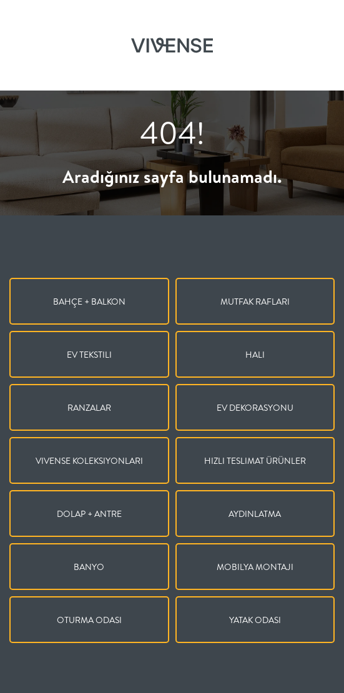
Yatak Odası (255, 620)
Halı (255, 354)
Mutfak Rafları (255, 301)
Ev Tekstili (89, 354)
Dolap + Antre (89, 514)
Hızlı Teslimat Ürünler (255, 461)
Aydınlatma (255, 514)
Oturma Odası (89, 620)
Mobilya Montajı (255, 567)
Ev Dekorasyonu (255, 407)
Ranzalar (89, 407)
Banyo (89, 567)
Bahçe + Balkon (89, 301)
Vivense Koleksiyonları (89, 461)
